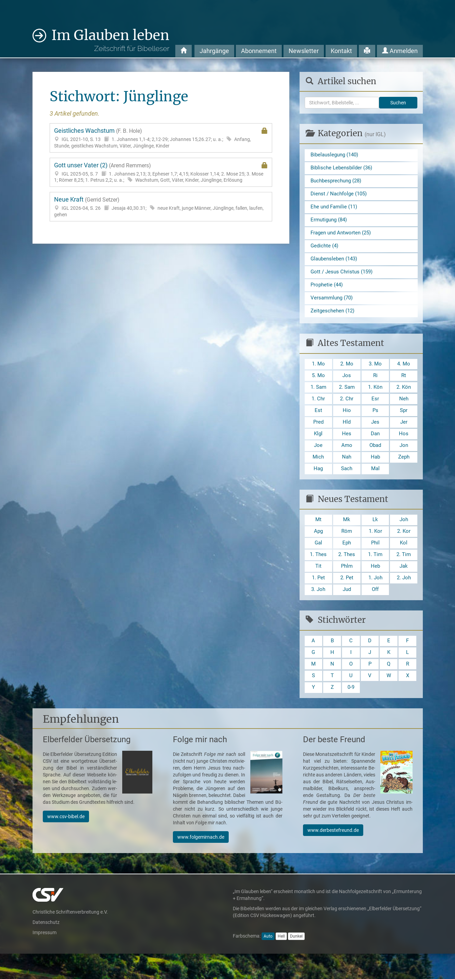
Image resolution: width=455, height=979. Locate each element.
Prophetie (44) (328, 292)
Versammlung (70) (333, 306)
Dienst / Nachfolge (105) (340, 196)
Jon (403, 460)
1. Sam (318, 398)
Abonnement (259, 51)
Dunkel (296, 961)
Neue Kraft (161, 206)
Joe (318, 460)
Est (318, 423)
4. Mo (403, 373)
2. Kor (404, 549)
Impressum (44, 957)
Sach (347, 484)
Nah (347, 472)
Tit (318, 586)
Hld (347, 435)
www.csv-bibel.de (66, 841)
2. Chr (347, 410)
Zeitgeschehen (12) (334, 320)
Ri (375, 386)
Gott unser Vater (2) (161, 172)
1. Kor (375, 549)
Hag (318, 484)
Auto (268, 961)
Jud (346, 611)
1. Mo (318, 373)
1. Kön (375, 398)
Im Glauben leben (110, 40)
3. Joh (318, 611)
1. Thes (318, 573)
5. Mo (318, 386)
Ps (375, 423)
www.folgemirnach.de (200, 862)
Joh (403, 536)
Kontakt (341, 51)
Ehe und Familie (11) (336, 210)
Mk (347, 536)
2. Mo (347, 373)
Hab (375, 472)
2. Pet (347, 598)
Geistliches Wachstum (161, 138)
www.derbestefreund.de (333, 855)
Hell (281, 961)
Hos (403, 448)
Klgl (318, 448)
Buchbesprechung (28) (338, 182)
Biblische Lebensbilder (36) (343, 169)
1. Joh (375, 598)
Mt (318, 536)
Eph (346, 561)
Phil (375, 561)
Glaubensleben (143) (336, 265)
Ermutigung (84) (330, 223)
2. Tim (404, 573)
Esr (375, 410)
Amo (346, 460)
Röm (346, 549)
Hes (346, 448)
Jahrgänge (214, 51)
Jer (403, 435)
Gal (318, 561)
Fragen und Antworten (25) (343, 237)
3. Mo (375, 373)
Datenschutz (46, 947)
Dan (375, 448)
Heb (375, 586)
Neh (403, 410)
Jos (346, 386)
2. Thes (347, 573)
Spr (404, 423)
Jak (403, 586)
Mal (375, 484)
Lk (375, 536)
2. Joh (403, 598)
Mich (318, 472)
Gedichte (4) (325, 251)
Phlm (346, 586)
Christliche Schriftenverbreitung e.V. (70, 937)
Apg (318, 549)
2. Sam (346, 398)
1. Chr (318, 410)
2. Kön (404, 398)
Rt (403, 386)
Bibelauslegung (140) (336, 155)
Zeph (403, 472)
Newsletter (304, 51)
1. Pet (318, 598)
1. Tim (375, 573)
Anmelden (400, 51)
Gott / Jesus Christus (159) (343, 278)
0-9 (351, 712)
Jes (375, 435)
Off (375, 611)
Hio (347, 423)
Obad (375, 460)
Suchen (398, 102)
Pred (318, 435)
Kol (404, 561)
